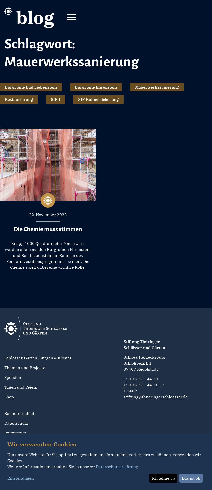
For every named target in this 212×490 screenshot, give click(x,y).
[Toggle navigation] (71, 17)
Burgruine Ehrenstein (96, 87)
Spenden (12, 377)
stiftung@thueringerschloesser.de (156, 396)
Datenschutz (16, 423)
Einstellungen (20, 478)
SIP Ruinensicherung (98, 99)
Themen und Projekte (24, 367)
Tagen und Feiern (20, 387)
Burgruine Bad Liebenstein (31, 87)
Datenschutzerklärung (117, 466)
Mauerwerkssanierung (157, 87)
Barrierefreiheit (19, 413)
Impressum (15, 432)
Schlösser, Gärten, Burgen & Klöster (37, 358)
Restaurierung (19, 99)
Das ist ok (191, 478)
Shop (9, 396)
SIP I (55, 99)
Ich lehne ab (163, 478)
